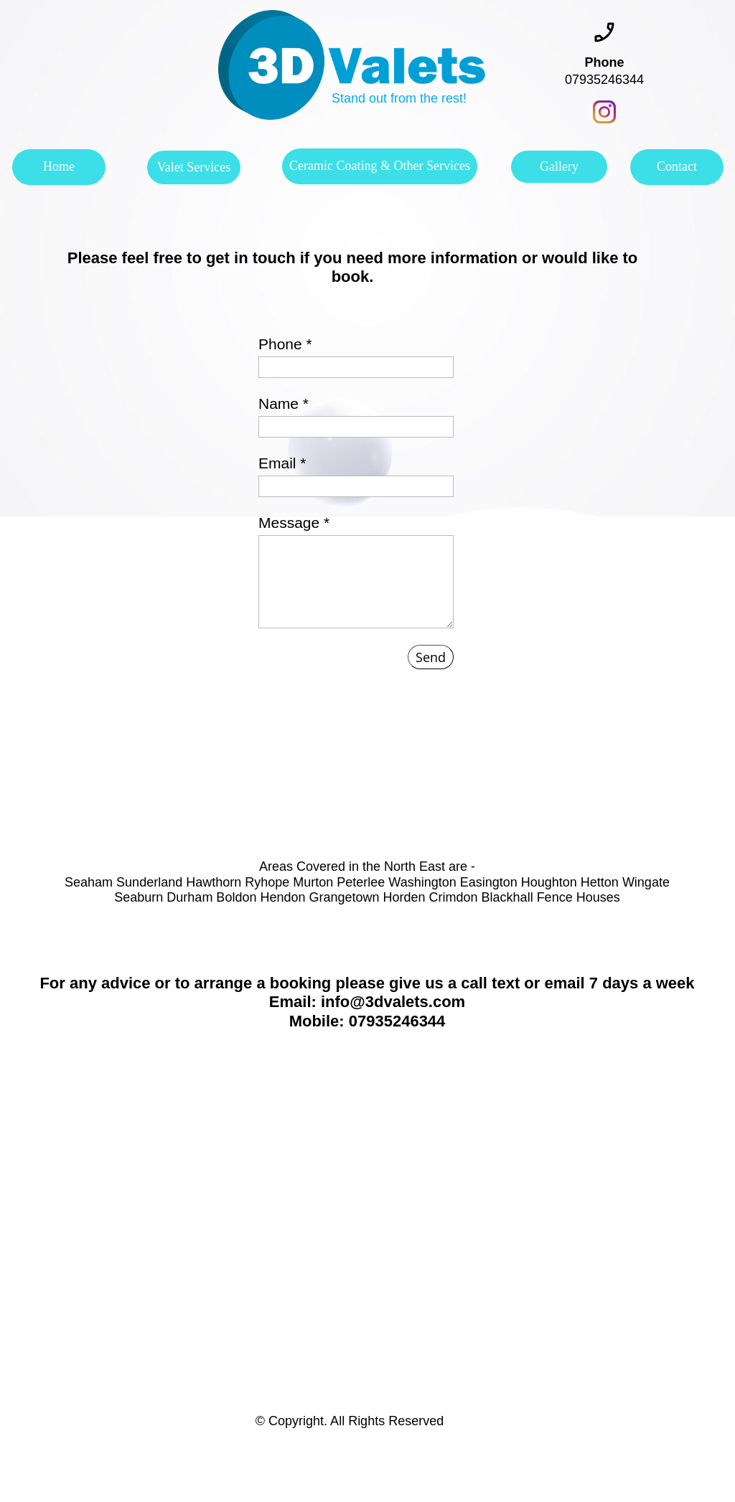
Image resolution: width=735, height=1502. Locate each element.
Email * (282, 463)
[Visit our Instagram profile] (604, 111)
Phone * (285, 344)
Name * (283, 403)
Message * (293, 522)
